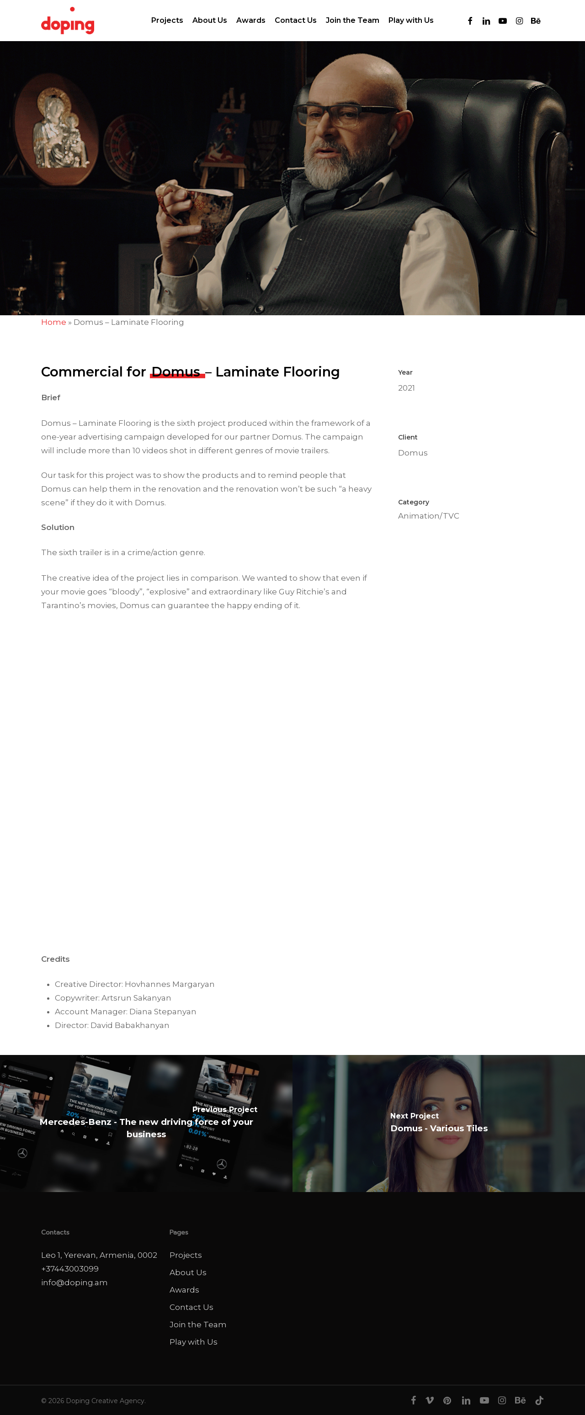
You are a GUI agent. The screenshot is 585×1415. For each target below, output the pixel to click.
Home (53, 322)
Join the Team (198, 1324)
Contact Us (191, 1307)
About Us (188, 1272)
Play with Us (194, 1341)
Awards (184, 1289)
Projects (186, 1255)
